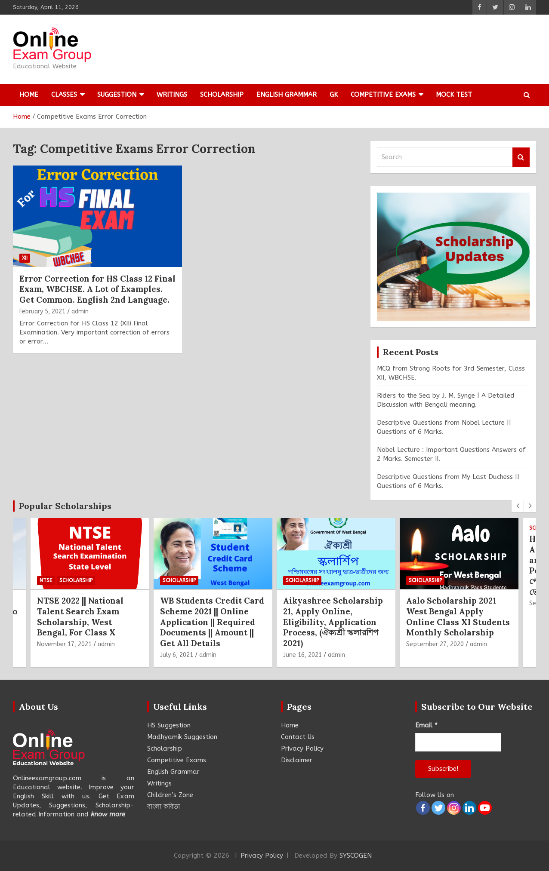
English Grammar (286, 94)
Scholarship (222, 94)
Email (426, 725)
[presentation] (518, 506)
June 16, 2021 (302, 655)
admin (80, 311)
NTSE (46, 580)
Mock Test (454, 94)
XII (25, 258)
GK (334, 94)
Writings (172, 94)
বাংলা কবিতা (163, 806)
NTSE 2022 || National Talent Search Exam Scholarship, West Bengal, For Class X (80, 616)
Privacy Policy (302, 748)
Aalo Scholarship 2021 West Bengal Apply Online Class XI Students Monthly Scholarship (458, 616)
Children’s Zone (170, 795)
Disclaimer (296, 760)
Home (28, 94)
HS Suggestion (169, 725)
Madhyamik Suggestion (182, 737)
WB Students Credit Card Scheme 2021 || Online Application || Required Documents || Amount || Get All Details (212, 621)
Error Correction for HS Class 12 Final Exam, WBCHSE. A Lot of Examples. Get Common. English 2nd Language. (97, 289)
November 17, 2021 (64, 644)
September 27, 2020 (435, 644)
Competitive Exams (383, 94)
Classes (64, 94)
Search (521, 157)
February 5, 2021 (42, 311)
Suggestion (116, 94)
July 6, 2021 (176, 655)
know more (108, 814)
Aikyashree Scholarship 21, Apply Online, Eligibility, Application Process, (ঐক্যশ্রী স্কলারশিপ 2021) (333, 621)
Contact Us (298, 737)
